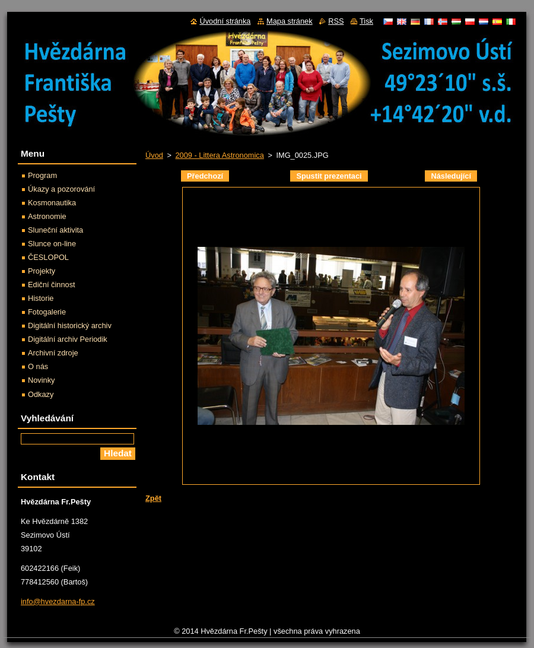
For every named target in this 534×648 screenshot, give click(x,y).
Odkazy (40, 394)
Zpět (153, 498)
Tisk (366, 21)
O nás (38, 366)
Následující (451, 175)
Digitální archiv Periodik (67, 339)
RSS (336, 21)
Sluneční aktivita (55, 229)
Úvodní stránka (224, 21)
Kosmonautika (52, 202)
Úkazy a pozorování (61, 189)
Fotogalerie (47, 311)
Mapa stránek (289, 21)
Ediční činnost (51, 284)
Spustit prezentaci (328, 175)
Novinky (41, 380)
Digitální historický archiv (70, 325)
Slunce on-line (52, 243)
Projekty (41, 270)
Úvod (154, 155)
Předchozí (205, 175)
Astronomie (47, 216)
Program (42, 175)
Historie (40, 298)
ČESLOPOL (48, 257)
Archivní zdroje (53, 352)
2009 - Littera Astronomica (219, 155)
